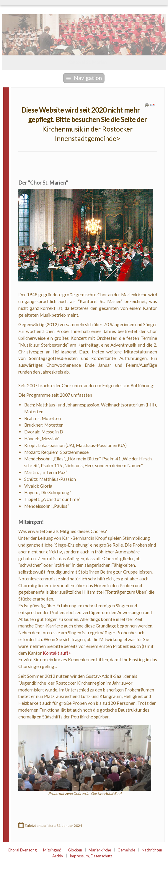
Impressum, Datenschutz (91, 856)
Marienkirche (100, 850)
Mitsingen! (52, 850)
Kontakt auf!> (57, 653)
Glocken (75, 850)
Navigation (84, 77)
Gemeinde (126, 850)
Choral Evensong (22, 850)
